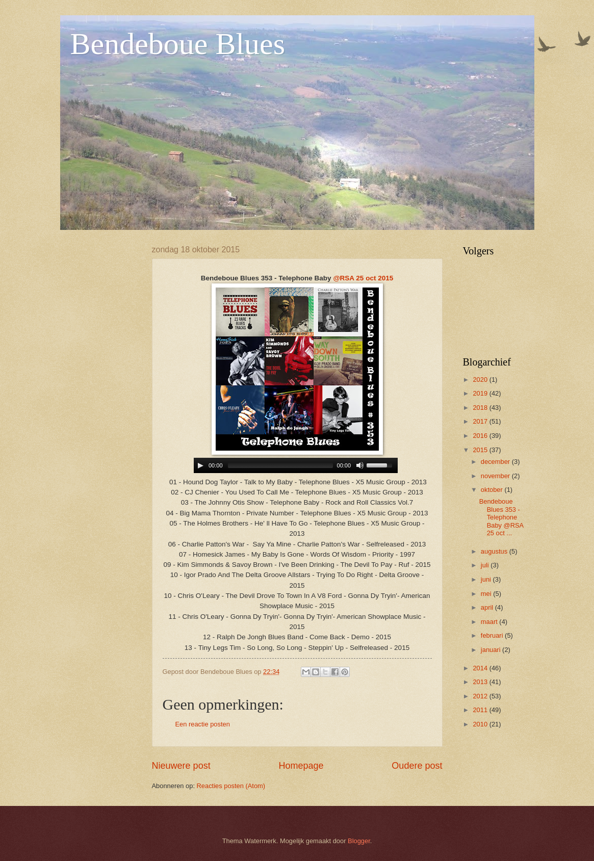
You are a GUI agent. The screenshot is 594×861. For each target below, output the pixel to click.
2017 (481, 421)
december (496, 461)
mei (487, 593)
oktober (493, 489)
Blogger (359, 841)
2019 (481, 393)
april (488, 607)
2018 (481, 407)
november (496, 476)
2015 (481, 450)
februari (493, 635)
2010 (481, 724)
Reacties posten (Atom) (231, 786)
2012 (481, 696)
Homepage (300, 766)
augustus (495, 551)
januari (491, 650)
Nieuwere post (181, 766)
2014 (481, 668)
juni (487, 579)
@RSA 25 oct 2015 (363, 278)
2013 (481, 682)
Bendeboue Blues (178, 44)
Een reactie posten (202, 724)
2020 (481, 379)
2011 (481, 710)
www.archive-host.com (297, 466)
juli (485, 565)
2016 (481, 435)
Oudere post (417, 766)
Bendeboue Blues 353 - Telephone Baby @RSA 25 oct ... (501, 517)
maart (490, 621)
